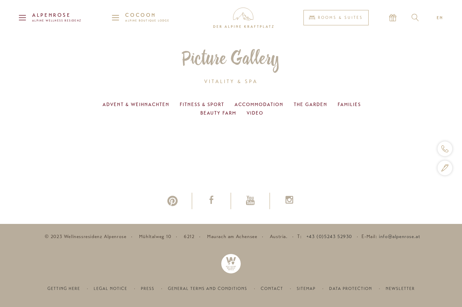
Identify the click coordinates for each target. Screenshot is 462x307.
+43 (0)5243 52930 (329, 237)
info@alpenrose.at (399, 237)
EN (440, 17)
